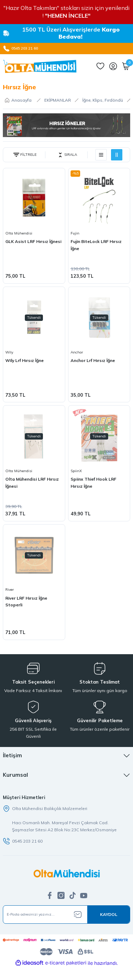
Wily (9, 352)
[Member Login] (113, 66)
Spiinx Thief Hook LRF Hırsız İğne (93, 482)
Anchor (77, 352)
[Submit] (108, 914)
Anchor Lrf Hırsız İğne (93, 360)
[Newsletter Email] (66, 914)
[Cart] (126, 66)
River (9, 589)
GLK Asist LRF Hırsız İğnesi (33, 241)
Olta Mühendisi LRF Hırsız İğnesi (32, 482)
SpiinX (76, 471)
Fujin (75, 233)
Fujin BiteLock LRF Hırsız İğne (96, 245)
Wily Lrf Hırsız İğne (24, 360)
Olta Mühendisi (18, 233)
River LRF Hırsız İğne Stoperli (26, 601)
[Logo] (40, 66)
